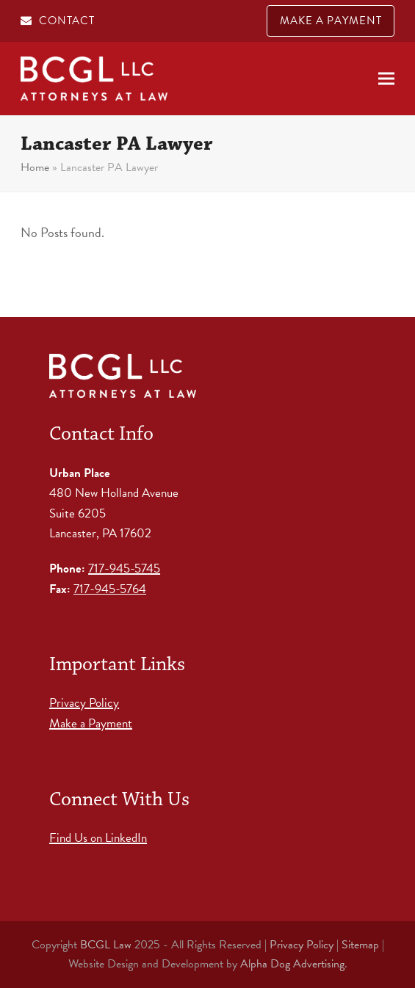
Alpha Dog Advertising (292, 964)
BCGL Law (105, 945)
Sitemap (360, 945)
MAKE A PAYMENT (331, 20)
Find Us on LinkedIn (98, 838)
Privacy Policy (84, 703)
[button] (386, 79)
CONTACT (67, 20)
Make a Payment (90, 723)
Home (35, 167)
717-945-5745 (124, 568)
